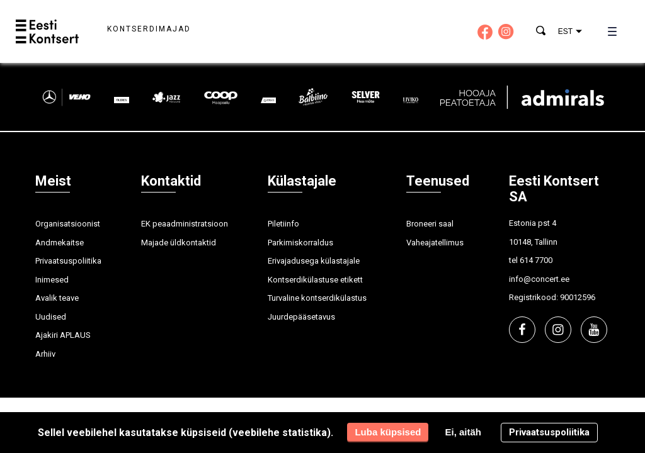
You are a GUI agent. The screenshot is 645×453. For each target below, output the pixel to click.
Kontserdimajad (149, 29)
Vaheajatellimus (435, 242)
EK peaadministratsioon (184, 223)
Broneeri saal (430, 223)
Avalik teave (57, 298)
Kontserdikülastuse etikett (315, 279)
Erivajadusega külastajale (314, 261)
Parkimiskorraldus (300, 242)
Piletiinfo (283, 223)
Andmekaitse (59, 242)
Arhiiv (45, 354)
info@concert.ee (539, 279)
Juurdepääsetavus (301, 317)
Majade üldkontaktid (178, 242)
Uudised (50, 317)
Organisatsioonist (67, 223)
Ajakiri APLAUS (63, 335)
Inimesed (52, 279)
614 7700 (536, 260)
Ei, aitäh (463, 432)
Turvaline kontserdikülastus (317, 298)
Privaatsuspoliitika (68, 261)
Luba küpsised (388, 432)
